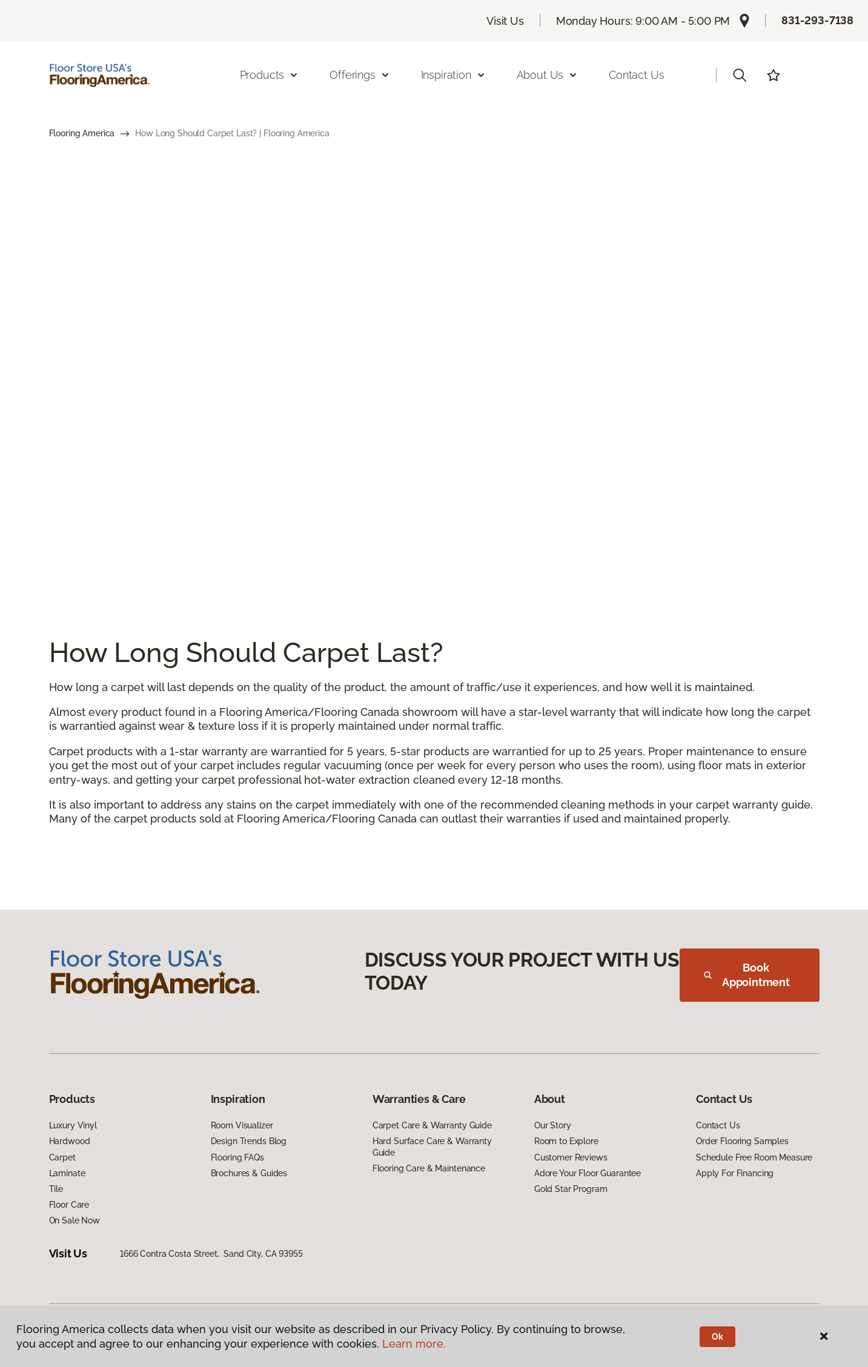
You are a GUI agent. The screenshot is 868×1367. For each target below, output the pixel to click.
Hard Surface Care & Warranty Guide (432, 1146)
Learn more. (414, 1343)
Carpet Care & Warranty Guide (432, 1125)
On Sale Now (74, 1220)
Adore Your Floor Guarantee (587, 1173)
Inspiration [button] (453, 74)
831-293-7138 (817, 20)
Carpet (62, 1157)
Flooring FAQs (237, 1157)
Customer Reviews (571, 1157)
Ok (717, 1337)
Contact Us (636, 74)
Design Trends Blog (249, 1141)
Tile (56, 1189)
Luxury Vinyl (73, 1125)
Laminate (67, 1173)
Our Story (552, 1125)
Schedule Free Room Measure (754, 1157)
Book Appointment (747, 974)
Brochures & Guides (249, 1173)
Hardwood (69, 1141)
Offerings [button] (359, 74)
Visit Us (505, 21)
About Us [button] (547, 74)
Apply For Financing (735, 1173)
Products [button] (269, 74)
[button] (739, 75)
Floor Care (69, 1205)
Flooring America (82, 133)
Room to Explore (566, 1141)
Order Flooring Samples (742, 1141)
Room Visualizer (242, 1125)
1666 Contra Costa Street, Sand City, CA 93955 (211, 1254)
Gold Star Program (571, 1189)
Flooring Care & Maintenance (429, 1168)
